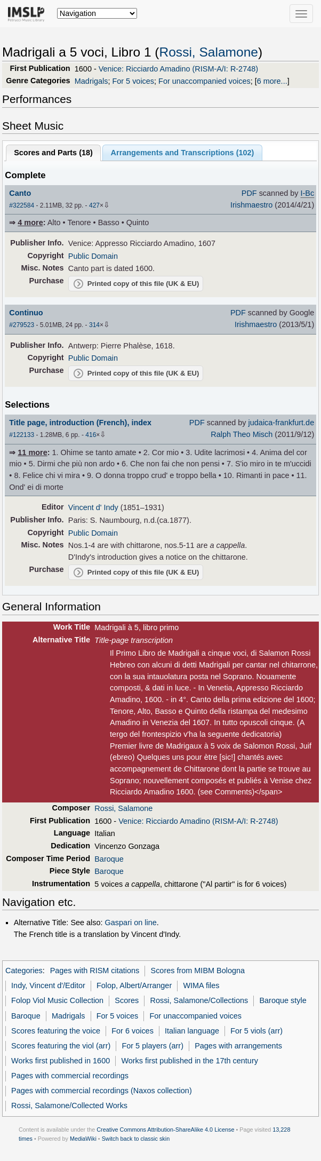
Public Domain (93, 256)
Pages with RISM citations (95, 970)
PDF (249, 193)
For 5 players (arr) (152, 1045)
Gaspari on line (131, 922)
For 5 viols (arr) (256, 1031)
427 (94, 205)
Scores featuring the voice (55, 1031)
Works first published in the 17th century (189, 1060)
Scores (127, 1000)
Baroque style (282, 1000)
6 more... (272, 81)
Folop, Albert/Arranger (134, 985)
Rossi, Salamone (208, 52)
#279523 (21, 325)
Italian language (192, 1031)
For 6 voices (132, 1031)
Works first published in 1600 (60, 1060)
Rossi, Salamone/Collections (199, 1000)
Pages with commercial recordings (70, 1075)
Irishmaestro (251, 205)
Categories (24, 970)
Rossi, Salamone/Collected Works (69, 1105)
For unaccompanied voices (204, 81)
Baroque (109, 859)
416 (90, 435)
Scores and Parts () (53, 152)
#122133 (21, 435)
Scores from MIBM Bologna (198, 970)
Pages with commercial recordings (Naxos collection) (101, 1090)
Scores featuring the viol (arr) (60, 1045)
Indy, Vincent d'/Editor (48, 985)
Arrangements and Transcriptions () (182, 152)
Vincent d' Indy (93, 507)
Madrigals (91, 81)
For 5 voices (133, 81)
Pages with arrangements (238, 1045)
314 (94, 325)
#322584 (21, 205)
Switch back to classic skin (136, 1138)
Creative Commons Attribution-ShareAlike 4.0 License (165, 1129)
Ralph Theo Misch (241, 434)
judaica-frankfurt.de (281, 422)
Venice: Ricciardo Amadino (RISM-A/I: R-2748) (178, 69)
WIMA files (201, 985)
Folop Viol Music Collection (57, 1000)
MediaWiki (83, 1138)
